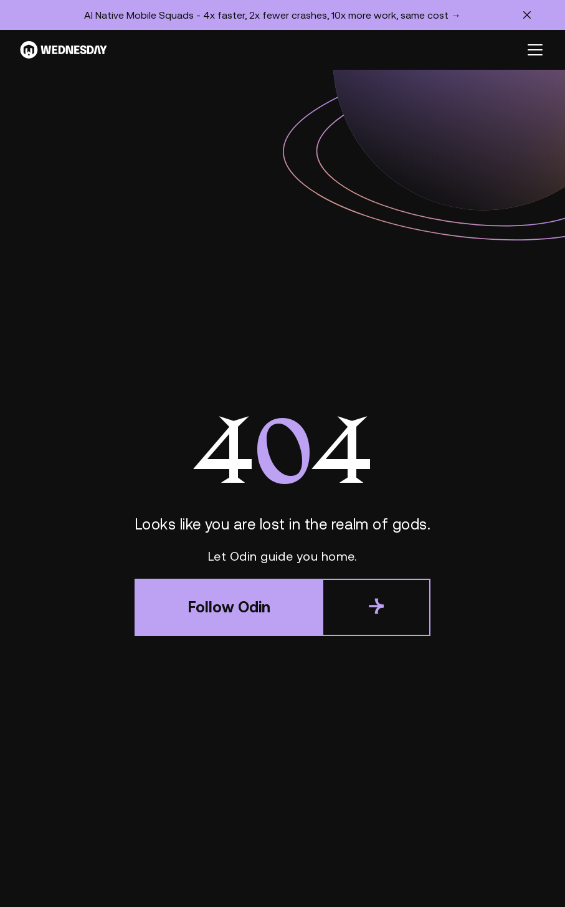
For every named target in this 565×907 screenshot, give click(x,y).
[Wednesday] (63, 50)
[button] (532, 50)
